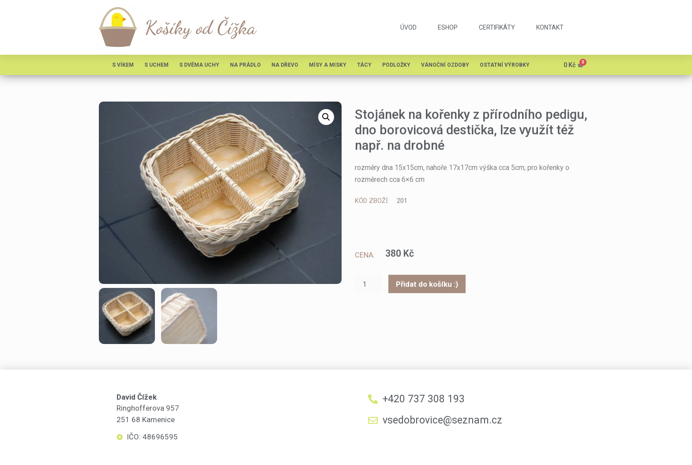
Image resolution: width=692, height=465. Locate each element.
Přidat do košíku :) (427, 284)
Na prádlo (245, 65)
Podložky (396, 65)
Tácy (364, 65)
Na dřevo (284, 65)
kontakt (550, 27)
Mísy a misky (327, 65)
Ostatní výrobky (505, 65)
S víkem (123, 65)
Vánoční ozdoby (445, 65)
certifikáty (497, 27)
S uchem (156, 65)
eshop (448, 27)
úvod (408, 27)
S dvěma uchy (199, 65)
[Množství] (368, 285)
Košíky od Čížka (200, 27)
